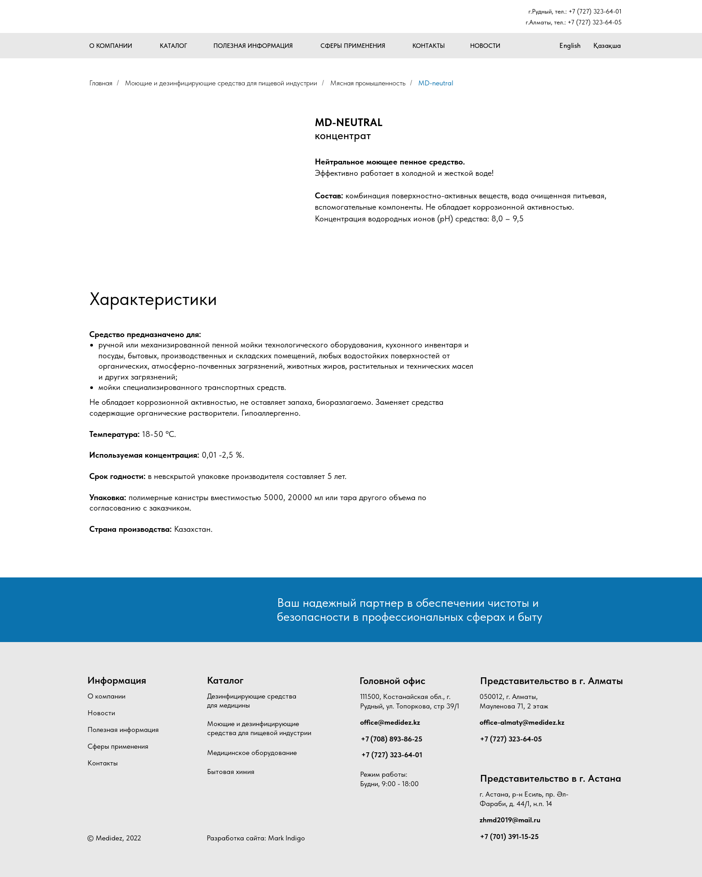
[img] (126, 17)
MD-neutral (435, 83)
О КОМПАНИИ (110, 45)
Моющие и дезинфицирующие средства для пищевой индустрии (221, 83)
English (570, 46)
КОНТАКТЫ (428, 45)
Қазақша (607, 46)
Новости (101, 712)
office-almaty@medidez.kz (522, 722)
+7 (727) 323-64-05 (595, 22)
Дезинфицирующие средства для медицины (251, 701)
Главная (100, 83)
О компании (106, 696)
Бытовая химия (230, 771)
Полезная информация (123, 729)
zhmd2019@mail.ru (510, 820)
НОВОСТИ (485, 45)
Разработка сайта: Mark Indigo (256, 838)
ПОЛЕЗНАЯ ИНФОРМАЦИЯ (253, 45)
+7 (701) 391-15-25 (509, 836)
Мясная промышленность (368, 83)
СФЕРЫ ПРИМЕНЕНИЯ (352, 45)
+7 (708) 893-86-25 (391, 739)
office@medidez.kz (390, 722)
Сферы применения (118, 746)
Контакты (103, 763)
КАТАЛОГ (173, 45)
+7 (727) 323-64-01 (595, 11)
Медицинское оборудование (252, 752)
